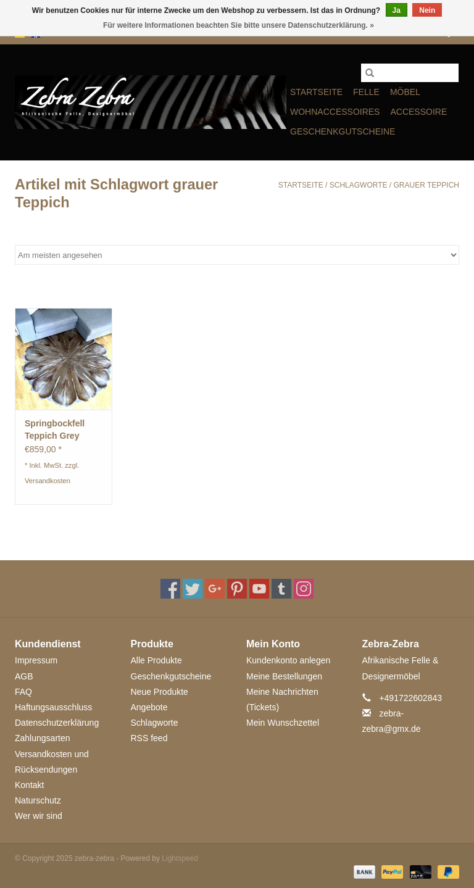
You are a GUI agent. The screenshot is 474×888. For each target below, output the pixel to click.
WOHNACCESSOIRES (335, 112)
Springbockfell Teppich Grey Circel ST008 (55, 430)
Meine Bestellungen (284, 676)
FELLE (366, 92)
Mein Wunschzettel (282, 723)
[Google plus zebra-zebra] (215, 589)
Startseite (316, 92)
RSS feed (149, 738)
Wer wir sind (38, 816)
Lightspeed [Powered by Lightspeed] (180, 858)
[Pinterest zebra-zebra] (237, 589)
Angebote (149, 707)
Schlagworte (359, 185)
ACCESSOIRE (418, 112)
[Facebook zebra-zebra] (170, 589)
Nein (427, 10)
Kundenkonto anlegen (288, 660)
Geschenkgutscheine (342, 131)
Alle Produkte (156, 660)
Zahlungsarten (42, 738)
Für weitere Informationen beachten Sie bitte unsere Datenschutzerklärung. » (238, 25)
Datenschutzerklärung (57, 723)
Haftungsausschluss (53, 707)
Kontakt (29, 785)
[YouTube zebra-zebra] (259, 589)
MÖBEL (405, 92)
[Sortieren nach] (237, 255)
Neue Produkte (159, 692)
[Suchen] (409, 73)
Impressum (36, 660)
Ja (397, 10)
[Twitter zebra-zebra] (192, 589)
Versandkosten (47, 480)
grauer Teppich (426, 185)
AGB (24, 676)
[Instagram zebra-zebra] (304, 589)
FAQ (23, 692)
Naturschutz (38, 800)
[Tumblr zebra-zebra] (281, 589)
